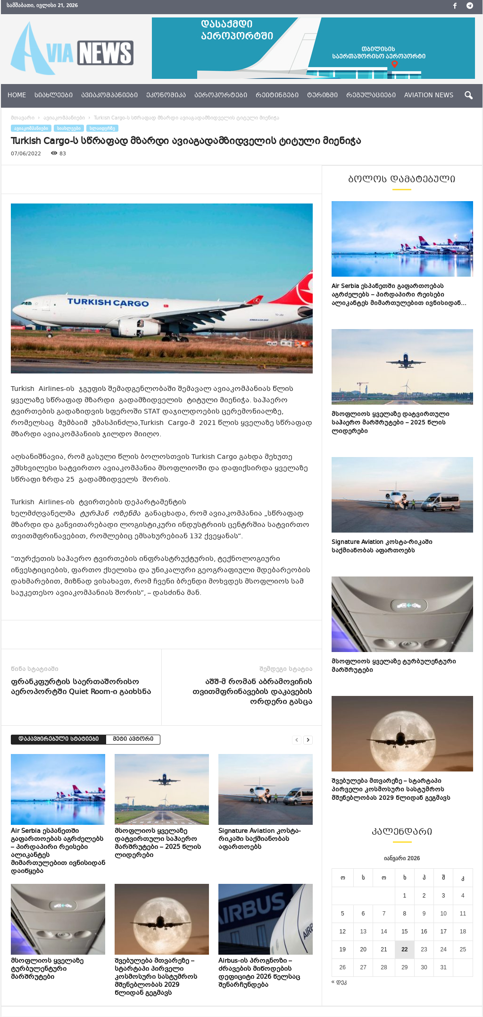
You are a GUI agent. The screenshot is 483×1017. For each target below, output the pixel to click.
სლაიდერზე (102, 128)
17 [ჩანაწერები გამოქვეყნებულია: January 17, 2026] (444, 931)
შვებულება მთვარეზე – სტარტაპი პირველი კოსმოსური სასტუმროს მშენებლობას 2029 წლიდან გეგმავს (156, 977)
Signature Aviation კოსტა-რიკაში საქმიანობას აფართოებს (259, 839)
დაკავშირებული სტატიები (58, 740)
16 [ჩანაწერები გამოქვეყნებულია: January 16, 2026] (424, 931)
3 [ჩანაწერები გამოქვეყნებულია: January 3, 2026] (443, 895)
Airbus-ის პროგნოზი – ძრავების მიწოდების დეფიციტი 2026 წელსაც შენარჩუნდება (259, 973)
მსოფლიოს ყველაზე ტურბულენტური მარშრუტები (47, 969)
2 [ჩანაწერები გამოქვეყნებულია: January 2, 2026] (424, 895)
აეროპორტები (220, 96)
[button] (468, 95)
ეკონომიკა (166, 96)
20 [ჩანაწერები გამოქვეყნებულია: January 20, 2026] (363, 949)
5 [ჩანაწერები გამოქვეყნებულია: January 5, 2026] (342, 913)
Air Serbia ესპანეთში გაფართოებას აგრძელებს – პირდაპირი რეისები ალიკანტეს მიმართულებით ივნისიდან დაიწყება (58, 851)
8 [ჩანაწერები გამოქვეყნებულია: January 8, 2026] (405, 913)
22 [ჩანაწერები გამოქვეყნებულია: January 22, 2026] (404, 949)
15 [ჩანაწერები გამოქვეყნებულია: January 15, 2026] (404, 931)
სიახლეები (53, 96)
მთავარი (22, 118)
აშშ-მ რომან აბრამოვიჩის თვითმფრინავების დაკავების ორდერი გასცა (252, 692)
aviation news (428, 96)
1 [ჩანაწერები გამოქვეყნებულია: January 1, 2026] (405, 895)
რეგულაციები (371, 96)
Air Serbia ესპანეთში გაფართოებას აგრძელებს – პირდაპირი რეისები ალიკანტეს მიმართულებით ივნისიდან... (399, 295)
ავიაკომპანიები (109, 96)
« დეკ (339, 981)
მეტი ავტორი (133, 740)
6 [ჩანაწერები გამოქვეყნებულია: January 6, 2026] (363, 913)
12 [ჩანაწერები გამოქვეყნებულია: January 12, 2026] (343, 931)
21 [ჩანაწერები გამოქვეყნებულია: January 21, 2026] (384, 949)
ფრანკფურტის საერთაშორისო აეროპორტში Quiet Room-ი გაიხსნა (81, 687)
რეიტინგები (277, 96)
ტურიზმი (322, 96)
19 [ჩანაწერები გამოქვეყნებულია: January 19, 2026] (343, 949)
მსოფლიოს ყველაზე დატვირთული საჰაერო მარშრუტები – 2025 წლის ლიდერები (158, 843)
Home (17, 96)
